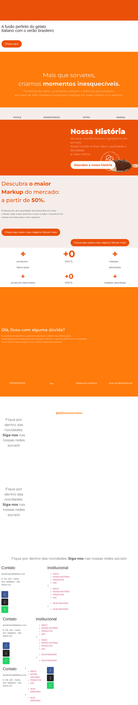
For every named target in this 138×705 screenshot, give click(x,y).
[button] (69, 585)
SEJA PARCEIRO (60, 603)
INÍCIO (56, 574)
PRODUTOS (58, 580)
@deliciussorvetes (69, 413)
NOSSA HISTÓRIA (61, 577)
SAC (55, 583)
